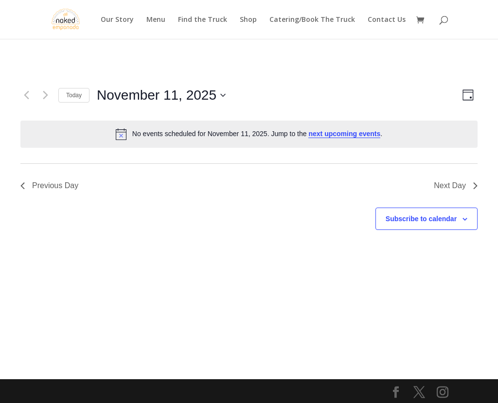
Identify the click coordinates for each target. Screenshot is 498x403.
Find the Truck (202, 20)
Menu (155, 20)
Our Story (117, 20)
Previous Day (49, 185)
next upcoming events (344, 134)
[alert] (249, 134)
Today (74, 95)
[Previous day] (26, 95)
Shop (248, 20)
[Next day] (45, 95)
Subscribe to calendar (421, 219)
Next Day (456, 185)
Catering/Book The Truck (312, 20)
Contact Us (387, 20)
